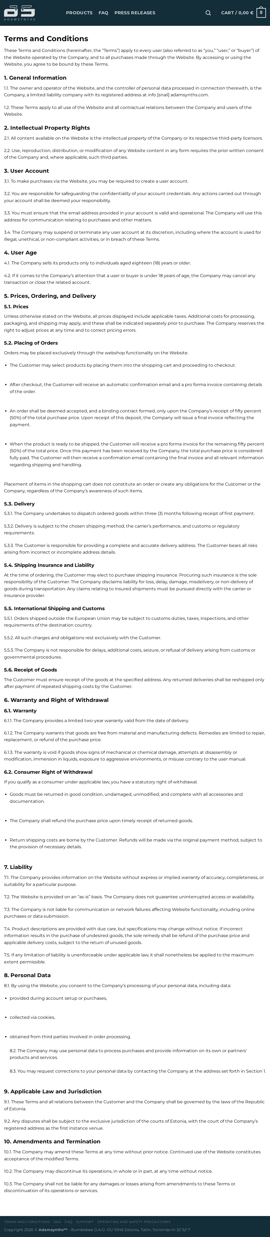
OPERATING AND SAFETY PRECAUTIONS (134, 1222)
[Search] (208, 13)
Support (85, 1222)
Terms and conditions (27, 1222)
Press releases (135, 12)
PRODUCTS (79, 12)
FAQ (104, 12)
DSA (57, 1222)
